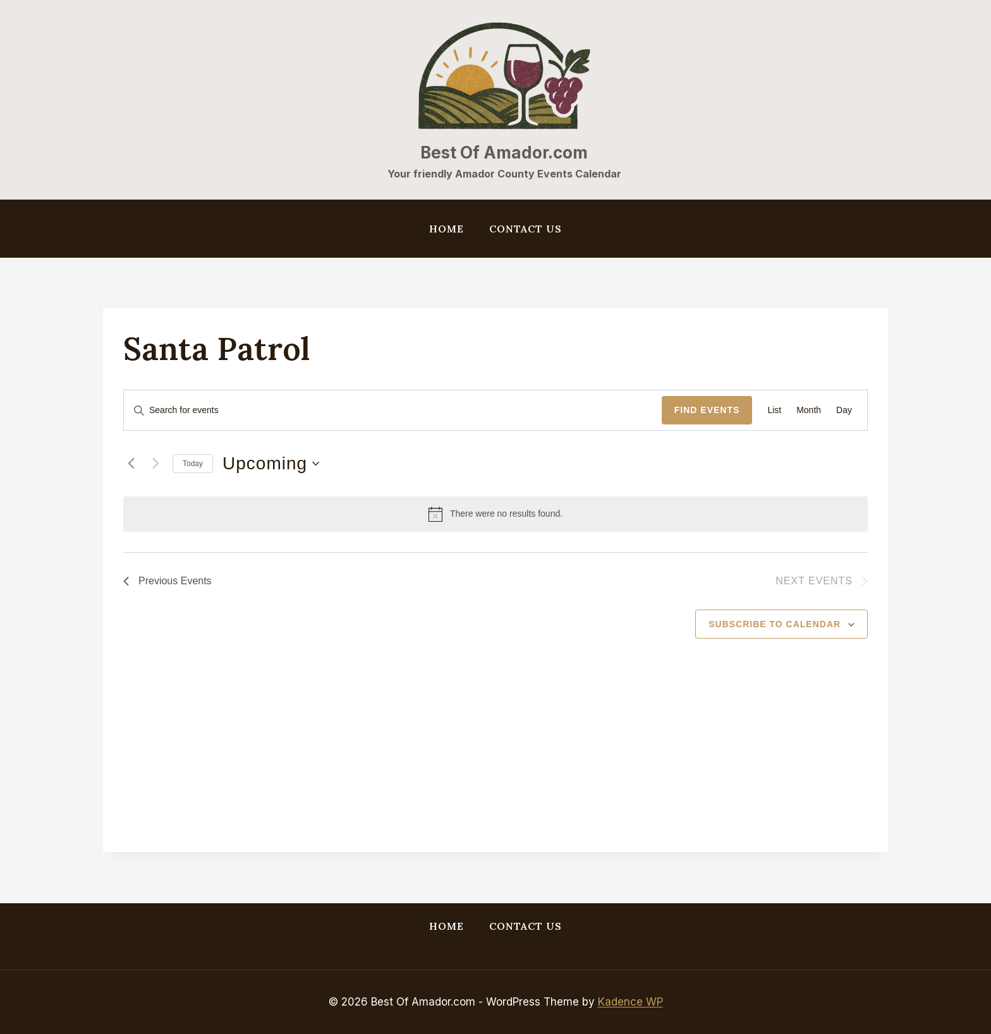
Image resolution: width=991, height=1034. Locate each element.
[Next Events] (155, 463)
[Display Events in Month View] (808, 410)
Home (446, 228)
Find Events (707, 410)
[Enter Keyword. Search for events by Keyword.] (393, 410)
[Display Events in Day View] (844, 410)
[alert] (495, 514)
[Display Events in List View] (774, 410)
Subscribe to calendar (774, 624)
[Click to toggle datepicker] (270, 463)
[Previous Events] (130, 463)
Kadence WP (630, 1001)
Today (193, 463)
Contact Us (525, 228)
